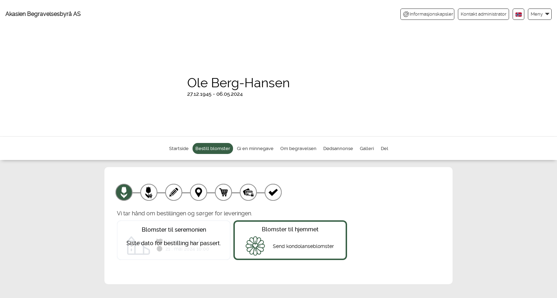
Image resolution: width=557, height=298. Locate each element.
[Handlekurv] (223, 192)
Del (384, 148)
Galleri (367, 148)
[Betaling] (248, 192)
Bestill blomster (212, 148)
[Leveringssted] (198, 192)
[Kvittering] (273, 192)
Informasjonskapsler (428, 14)
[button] (540, 14)
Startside (179, 148)
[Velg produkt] (124, 192)
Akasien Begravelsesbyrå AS (43, 14)
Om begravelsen (298, 148)
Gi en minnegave (255, 148)
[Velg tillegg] (148, 192)
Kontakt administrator (484, 14)
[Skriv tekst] (173, 192)
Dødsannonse (338, 148)
